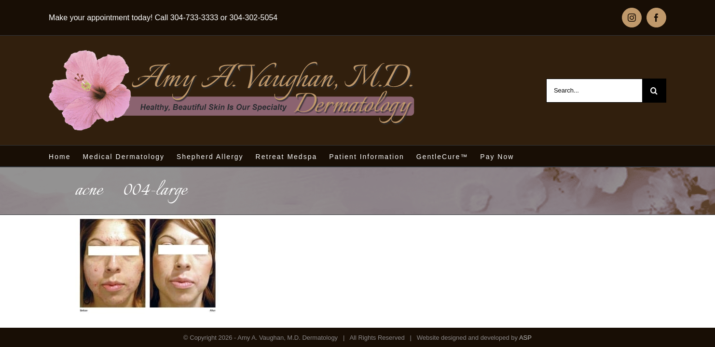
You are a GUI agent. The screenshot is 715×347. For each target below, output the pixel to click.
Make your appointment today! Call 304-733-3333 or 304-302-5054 (163, 17)
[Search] (654, 91)
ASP (525, 337)
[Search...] (594, 91)
